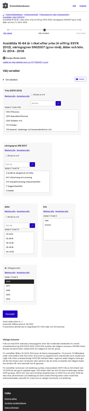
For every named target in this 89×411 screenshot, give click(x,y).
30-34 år (19, 243)
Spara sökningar (12, 408)
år (6, 268)
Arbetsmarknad (31, 15)
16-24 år (19, 234)
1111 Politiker (41, 125)
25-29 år (19, 238)
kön (45, 207)
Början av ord (39, 95)
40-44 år (19, 252)
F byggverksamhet (27, 186)
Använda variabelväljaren (15, 403)
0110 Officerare (41, 112)
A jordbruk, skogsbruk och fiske (27, 173)
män (58, 220)
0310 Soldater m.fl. (41, 121)
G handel (27, 190)
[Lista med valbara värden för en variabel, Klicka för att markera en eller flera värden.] (41, 121)
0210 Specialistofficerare (41, 116)
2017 (19, 286)
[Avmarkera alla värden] (23, 96)
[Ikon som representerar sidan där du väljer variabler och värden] (44, 33)
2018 (19, 281)
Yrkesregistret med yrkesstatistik (54, 15)
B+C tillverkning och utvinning (27, 177)
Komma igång (11, 399)
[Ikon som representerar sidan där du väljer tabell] (8, 33)
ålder (7, 207)
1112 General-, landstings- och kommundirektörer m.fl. (41, 129)
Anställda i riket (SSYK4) (13, 17)
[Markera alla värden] (10, 96)
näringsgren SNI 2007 (16, 146)
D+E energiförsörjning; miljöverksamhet (27, 182)
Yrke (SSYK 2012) (13, 90)
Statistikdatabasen (14, 15)
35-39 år (19, 247)
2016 (19, 290)
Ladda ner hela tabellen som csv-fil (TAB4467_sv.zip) (25, 62)
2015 (19, 294)
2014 (19, 299)
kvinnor (58, 225)
